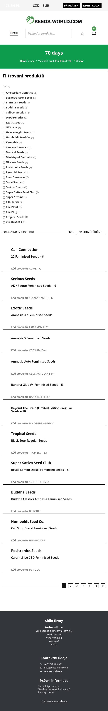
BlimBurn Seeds (16, 102)
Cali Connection (16, 112)
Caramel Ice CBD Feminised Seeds (35, 558)
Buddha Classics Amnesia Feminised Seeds (41, 499)
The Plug (11, 212)
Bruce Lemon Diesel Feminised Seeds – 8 (40, 470)
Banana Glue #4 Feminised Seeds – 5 (37, 385)
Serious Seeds (14, 187)
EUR (46, 5)
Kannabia (12, 142)
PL (18, 5)
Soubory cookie (46, 692)
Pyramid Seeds (15, 172)
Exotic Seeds (14, 122)
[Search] (82, 34)
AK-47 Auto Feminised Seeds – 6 (33, 286)
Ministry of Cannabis (19, 157)
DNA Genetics (14, 117)
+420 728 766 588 (53, 664)
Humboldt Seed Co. (18, 137)
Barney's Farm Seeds (19, 97)
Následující (103, 585)
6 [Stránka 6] (96, 585)
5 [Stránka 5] (90, 585)
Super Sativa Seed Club (20, 192)
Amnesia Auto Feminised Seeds (33, 361)
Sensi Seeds (13, 182)
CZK (36, 5)
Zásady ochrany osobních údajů (54, 689)
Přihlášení (71, 5)
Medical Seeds (15, 152)
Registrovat (92, 5)
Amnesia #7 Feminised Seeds (31, 315)
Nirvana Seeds (15, 162)
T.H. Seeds (12, 202)
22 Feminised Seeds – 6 (27, 256)
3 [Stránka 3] (77, 585)
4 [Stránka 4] (83, 585)
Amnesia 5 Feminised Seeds (30, 338)
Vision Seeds (14, 222)
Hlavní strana (27, 61)
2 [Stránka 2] (70, 585)
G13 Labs (11, 127)
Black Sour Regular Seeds (29, 441)
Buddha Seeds (15, 107)
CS (7, 5)
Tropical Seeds (15, 217)
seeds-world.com (53, 671)
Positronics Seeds (17, 167)
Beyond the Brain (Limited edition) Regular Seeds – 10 (41, 409)
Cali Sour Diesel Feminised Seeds (34, 528)
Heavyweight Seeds (18, 132)
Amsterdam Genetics (19, 92)
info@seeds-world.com (56, 667)
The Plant (12, 207)
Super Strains (14, 197)
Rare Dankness (15, 177)
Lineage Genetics (17, 147)
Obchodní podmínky (48, 686)
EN (12, 5)
